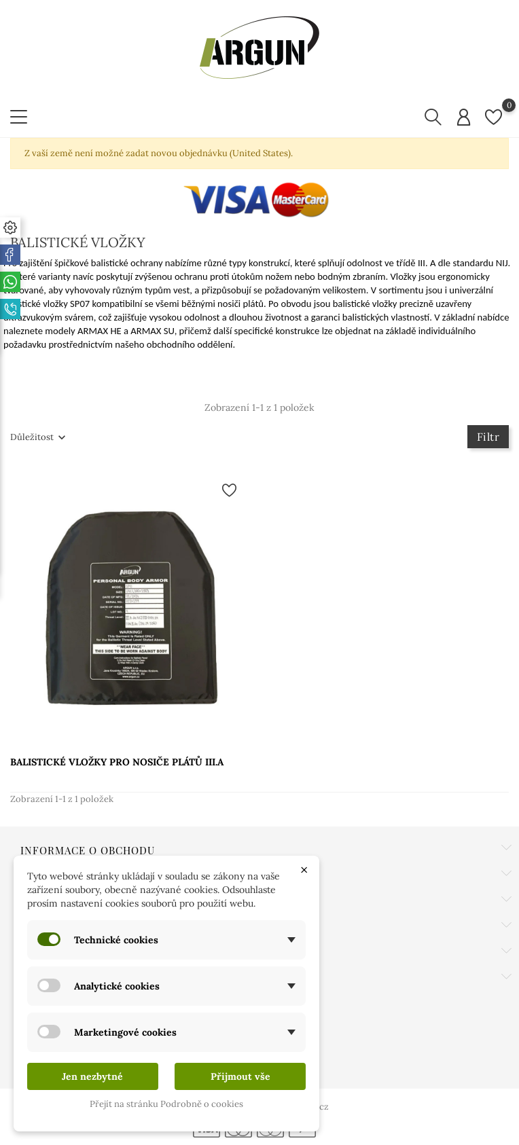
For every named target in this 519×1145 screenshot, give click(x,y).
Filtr (488, 436)
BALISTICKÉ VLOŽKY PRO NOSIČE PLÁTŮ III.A (116, 762)
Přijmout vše (240, 1076)
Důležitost (32, 437)
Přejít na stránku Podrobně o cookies (166, 1104)
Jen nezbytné (92, 1076)
